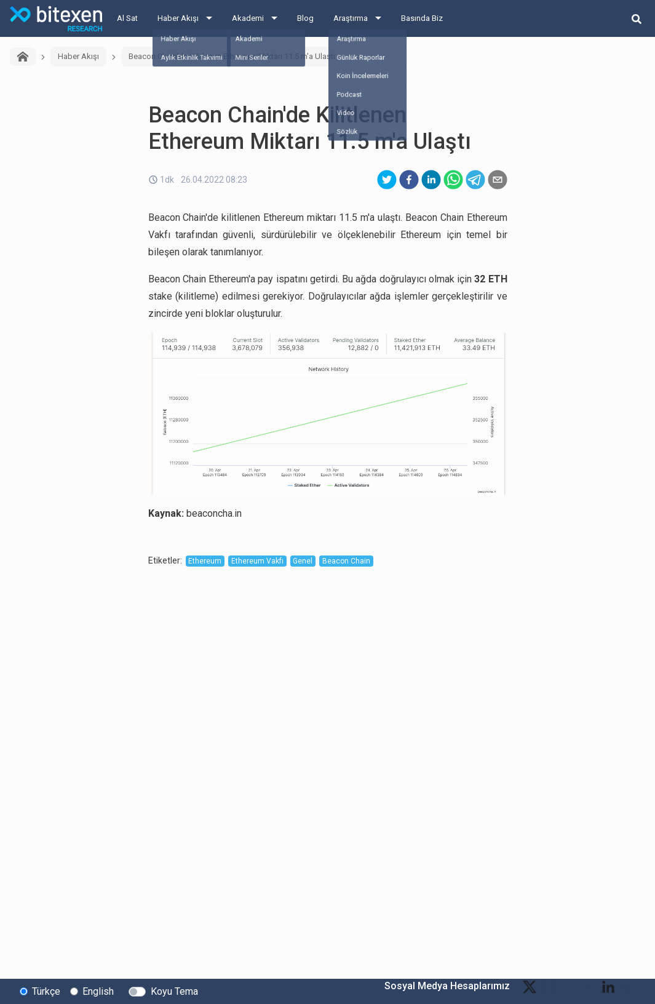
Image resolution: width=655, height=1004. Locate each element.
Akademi (248, 18)
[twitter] (387, 179)
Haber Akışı (178, 18)
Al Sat (127, 18)
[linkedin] (431, 179)
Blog (305, 18)
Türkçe (46, 991)
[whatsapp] (453, 179)
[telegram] (475, 179)
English (98, 991)
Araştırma (350, 18)
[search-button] (636, 18)
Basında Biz (422, 18)
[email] (497, 179)
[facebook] (409, 179)
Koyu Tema (174, 991)
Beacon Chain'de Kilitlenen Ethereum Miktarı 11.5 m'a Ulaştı (232, 56)
